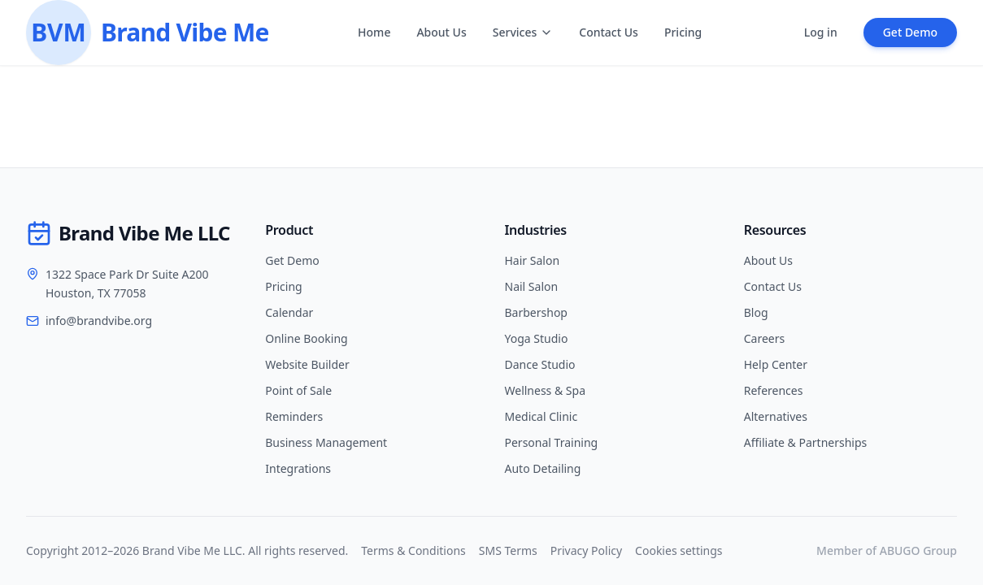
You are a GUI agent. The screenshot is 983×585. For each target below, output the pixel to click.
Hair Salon (532, 260)
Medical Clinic (541, 416)
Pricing (683, 32)
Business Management (326, 442)
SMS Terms (508, 550)
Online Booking (306, 338)
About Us (441, 32)
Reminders (294, 416)
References (773, 390)
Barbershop (536, 312)
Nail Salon (532, 286)
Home (374, 32)
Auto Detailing (543, 468)
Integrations (298, 468)
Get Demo (910, 32)
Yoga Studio (536, 338)
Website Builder (307, 364)
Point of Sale (298, 390)
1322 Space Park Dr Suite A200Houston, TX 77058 (127, 283)
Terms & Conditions (413, 550)
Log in (820, 32)
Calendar (289, 312)
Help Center (775, 364)
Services (523, 32)
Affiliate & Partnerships (806, 442)
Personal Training (551, 442)
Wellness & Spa (545, 390)
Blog (756, 312)
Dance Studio (540, 364)
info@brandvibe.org (99, 320)
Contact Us (608, 32)
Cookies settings (678, 550)
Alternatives (775, 416)
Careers (764, 338)
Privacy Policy (586, 550)
